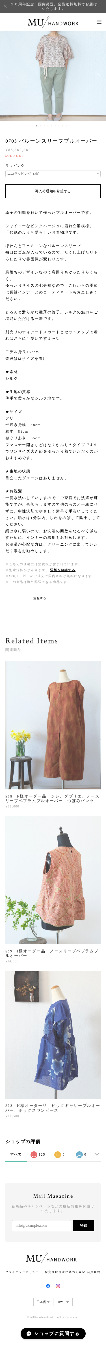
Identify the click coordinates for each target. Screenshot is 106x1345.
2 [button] (40, 125)
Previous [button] (8, 76)
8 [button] (62, 125)
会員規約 (94, 1272)
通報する (40, 598)
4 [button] (48, 125)
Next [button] (97, 76)
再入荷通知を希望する (53, 191)
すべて (16, 1154)
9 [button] (66, 125)
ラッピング (15, 166)
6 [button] (55, 125)
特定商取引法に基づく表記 (65, 1272)
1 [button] (37, 125)
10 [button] (70, 125)
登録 (83, 1225)
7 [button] (59, 125)
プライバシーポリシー (22, 1272)
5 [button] (51, 125)
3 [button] (44, 125)
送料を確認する (62, 570)
